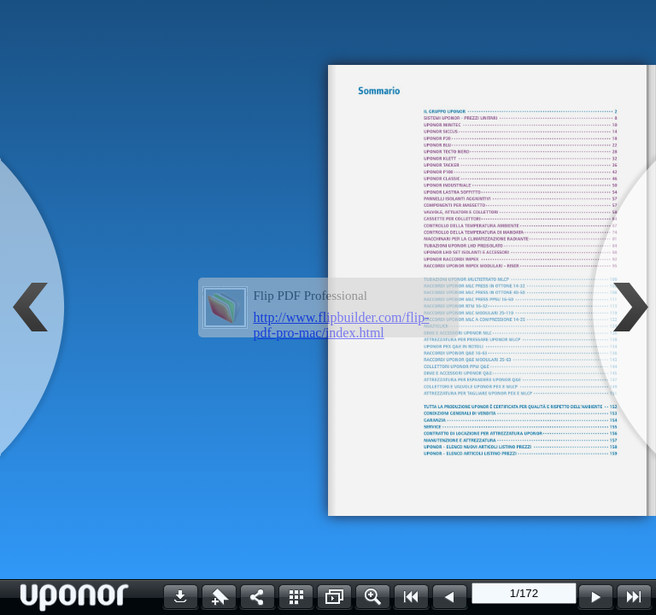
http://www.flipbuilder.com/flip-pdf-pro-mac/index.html (342, 325)
